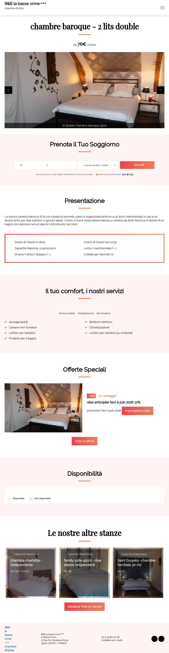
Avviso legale (71, 645)
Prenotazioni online (137, 410)
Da (21, 165)
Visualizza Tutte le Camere (84, 594)
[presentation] (8, 90)
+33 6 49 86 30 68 (108, 624)
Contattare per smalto (110, 627)
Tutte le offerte (84, 428)
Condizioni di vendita (93, 645)
